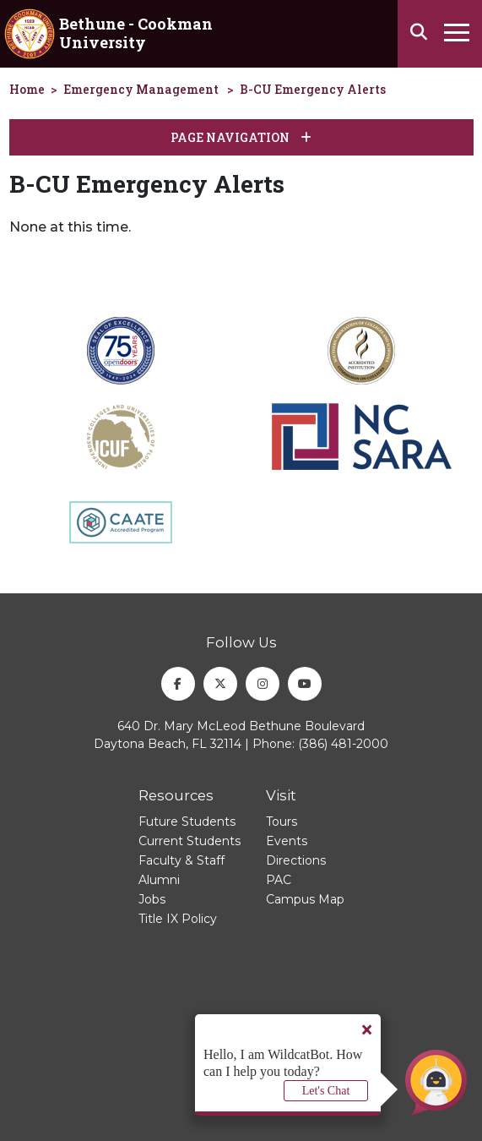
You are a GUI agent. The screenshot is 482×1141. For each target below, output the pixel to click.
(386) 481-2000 (343, 743)
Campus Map (305, 899)
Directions (296, 860)
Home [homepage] (27, 89)
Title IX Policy (177, 918)
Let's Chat (326, 1090)
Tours (281, 821)
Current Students (189, 841)
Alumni (159, 879)
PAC (278, 879)
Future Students (187, 821)
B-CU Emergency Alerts (313, 89)
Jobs (151, 899)
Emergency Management (141, 89)
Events (286, 841)
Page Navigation (241, 137)
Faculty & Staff (181, 860)
